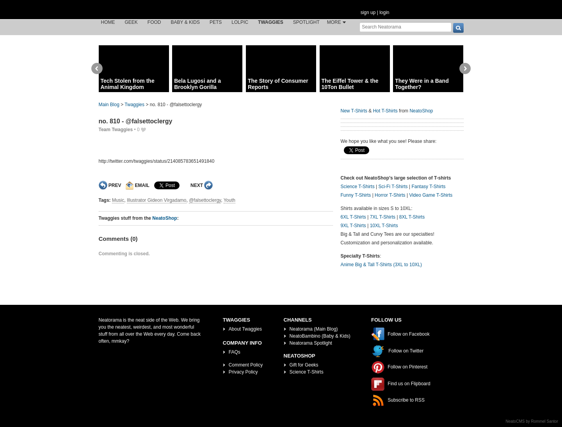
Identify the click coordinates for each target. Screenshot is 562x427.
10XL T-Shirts (384, 225)
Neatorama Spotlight (311, 343)
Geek (131, 22)
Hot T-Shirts (385, 111)
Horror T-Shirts (390, 195)
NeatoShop (164, 218)
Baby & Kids (185, 22)
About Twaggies (245, 329)
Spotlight (306, 22)
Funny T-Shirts (356, 195)
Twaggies (270, 22)
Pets (216, 22)
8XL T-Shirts (412, 217)
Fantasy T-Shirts (428, 186)
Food (154, 22)
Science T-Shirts (358, 186)
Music (118, 200)
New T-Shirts (354, 111)
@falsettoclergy (205, 200)
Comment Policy (246, 365)
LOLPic (239, 22)
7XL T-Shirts (382, 217)
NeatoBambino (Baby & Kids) (320, 336)
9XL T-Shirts (353, 225)
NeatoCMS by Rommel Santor (532, 421)
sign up (368, 12)
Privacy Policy (243, 372)
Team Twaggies (116, 129)
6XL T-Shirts (353, 217)
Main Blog (109, 104)
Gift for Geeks (304, 365)
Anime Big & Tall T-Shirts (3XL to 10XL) (381, 264)
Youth (229, 200)
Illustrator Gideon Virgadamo (157, 200)
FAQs (234, 352)
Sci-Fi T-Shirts (392, 186)
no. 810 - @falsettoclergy (136, 121)
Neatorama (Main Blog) (314, 329)
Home (108, 22)
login (384, 12)
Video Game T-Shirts (430, 195)
